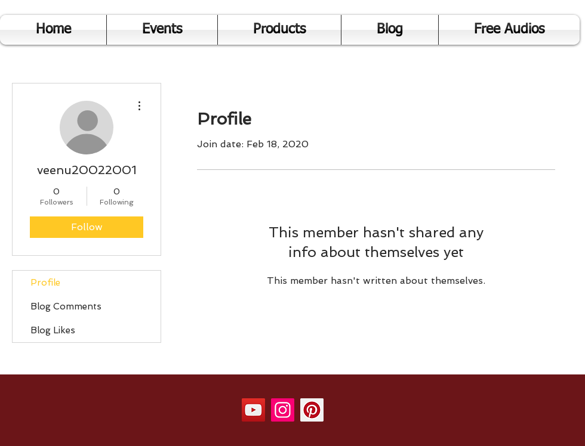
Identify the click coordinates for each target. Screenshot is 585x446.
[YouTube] (253, 410)
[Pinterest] (312, 410)
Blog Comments (65, 306)
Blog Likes (52, 330)
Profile (45, 282)
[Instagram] (282, 410)
